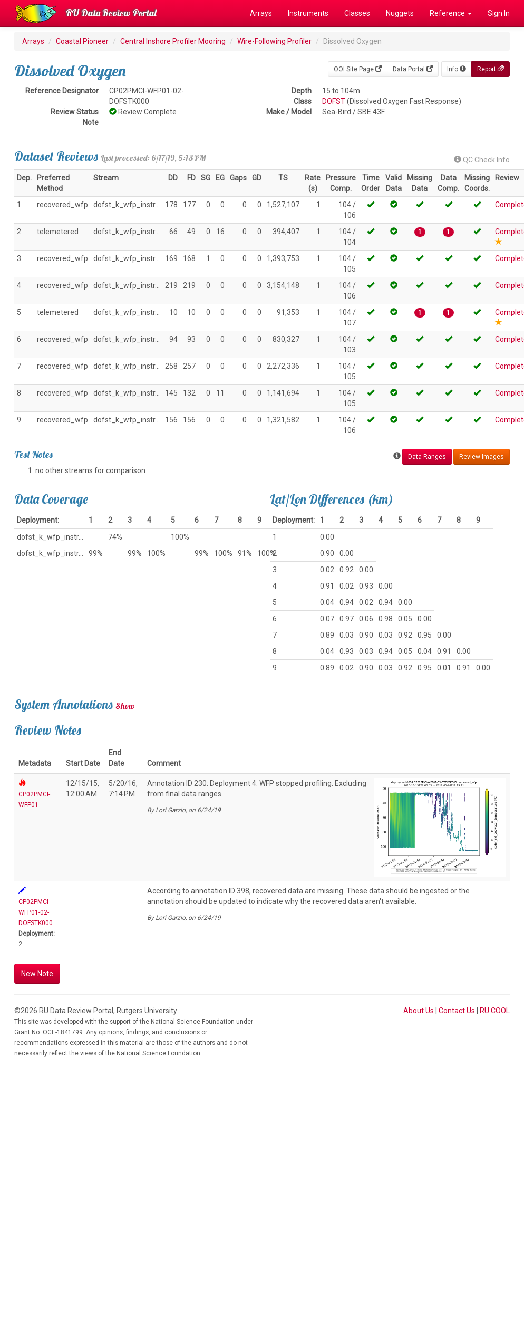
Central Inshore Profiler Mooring (173, 41)
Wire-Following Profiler (274, 41)
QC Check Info (482, 160)
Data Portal (413, 69)
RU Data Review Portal (111, 13)
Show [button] (125, 705)
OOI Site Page (358, 69)
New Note (37, 973)
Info (456, 69)
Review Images (481, 456)
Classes (357, 13)
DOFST (333, 101)
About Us (418, 1010)
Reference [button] (451, 13)
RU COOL (495, 1010)
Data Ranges (427, 456)
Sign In (499, 13)
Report (490, 69)
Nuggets (400, 13)
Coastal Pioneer (82, 41)
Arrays (261, 13)
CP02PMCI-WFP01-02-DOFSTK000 (35, 912)
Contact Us (457, 1010)
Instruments (308, 13)
